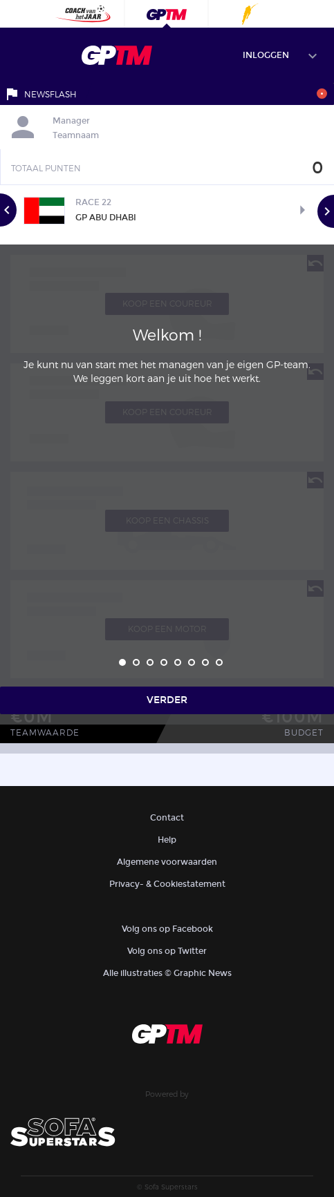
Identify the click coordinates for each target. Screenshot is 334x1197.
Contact (167, 818)
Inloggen (266, 55)
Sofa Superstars (171, 1186)
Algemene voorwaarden (167, 862)
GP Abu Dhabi (105, 217)
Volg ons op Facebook (167, 929)
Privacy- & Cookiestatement (167, 884)
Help (167, 840)
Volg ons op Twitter (167, 951)
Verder (167, 700)
